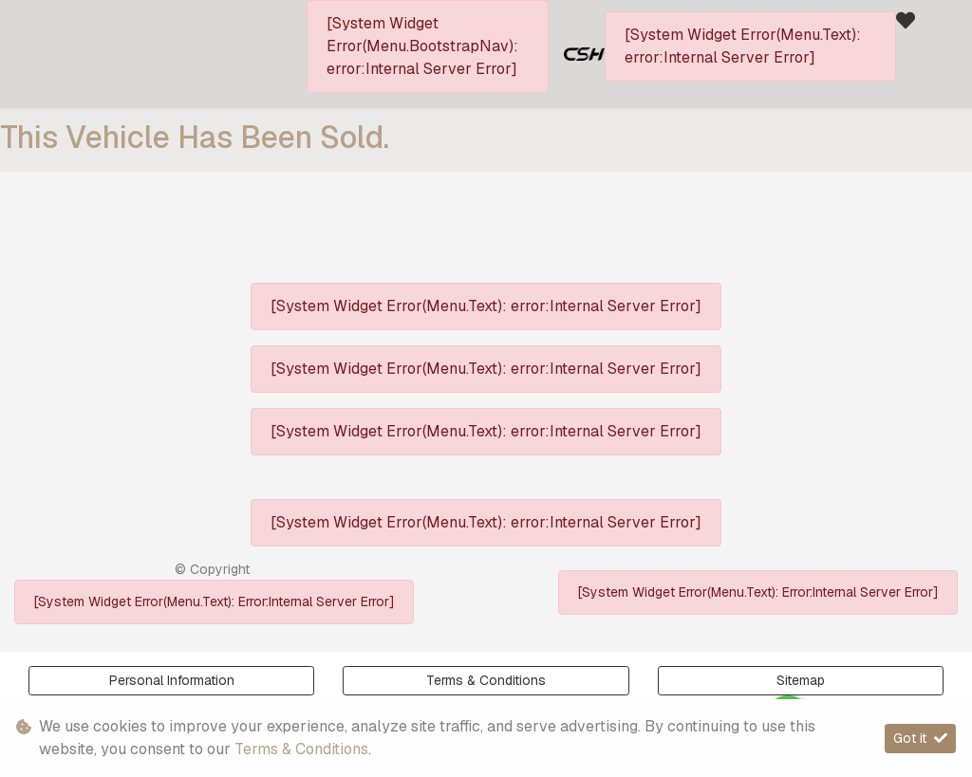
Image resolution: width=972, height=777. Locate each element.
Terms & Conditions (486, 680)
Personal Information (171, 680)
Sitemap (800, 680)
